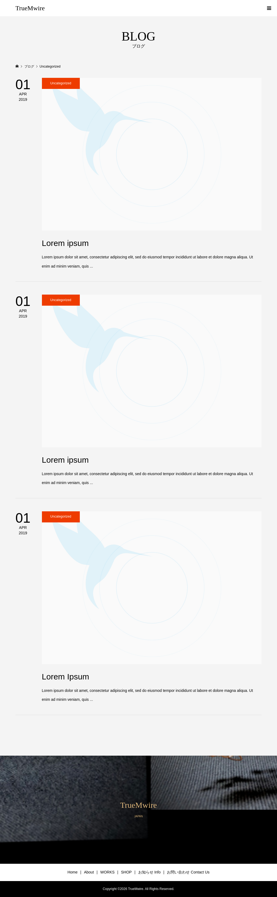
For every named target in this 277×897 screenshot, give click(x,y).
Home (72, 872)
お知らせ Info (149, 872)
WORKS (107, 872)
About (89, 872)
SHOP (126, 872)
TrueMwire (30, 8)
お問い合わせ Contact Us (188, 872)
